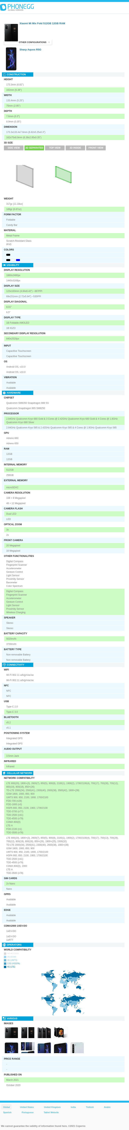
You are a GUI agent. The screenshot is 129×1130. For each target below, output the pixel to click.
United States (27, 1107)
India (73, 1107)
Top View (54, 147)
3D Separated (34, 147)
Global (6, 1107)
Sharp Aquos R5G (30, 49)
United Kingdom (52, 1107)
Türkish (90, 1107)
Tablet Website (51, 1112)
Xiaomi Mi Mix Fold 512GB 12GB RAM (42, 23)
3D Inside (75, 147)
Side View (14, 147)
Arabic (107, 1107)
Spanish (7, 1112)
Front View (95, 147)
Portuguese (28, 1112)
